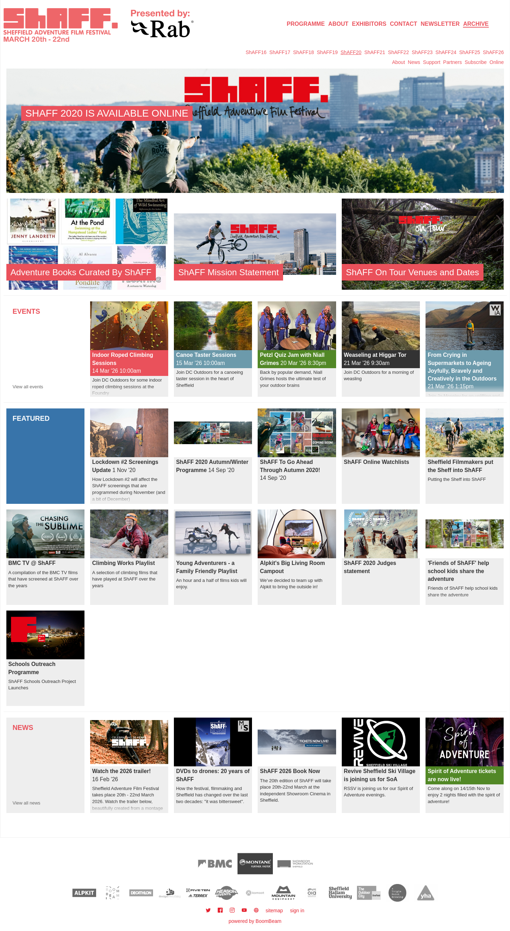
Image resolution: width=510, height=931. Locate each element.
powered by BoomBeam (255, 921)
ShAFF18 (303, 52)
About (338, 24)
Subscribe (476, 62)
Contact (403, 24)
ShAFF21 (374, 52)
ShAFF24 (445, 52)
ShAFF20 (351, 52)
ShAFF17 (279, 52)
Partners (452, 62)
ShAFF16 (256, 52)
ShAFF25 (469, 52)
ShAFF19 (327, 52)
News (414, 62)
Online (497, 62)
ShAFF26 (493, 52)
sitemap (274, 910)
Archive (475, 24)
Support (431, 62)
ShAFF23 (422, 52)
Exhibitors (369, 24)
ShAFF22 (398, 52)
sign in (297, 910)
